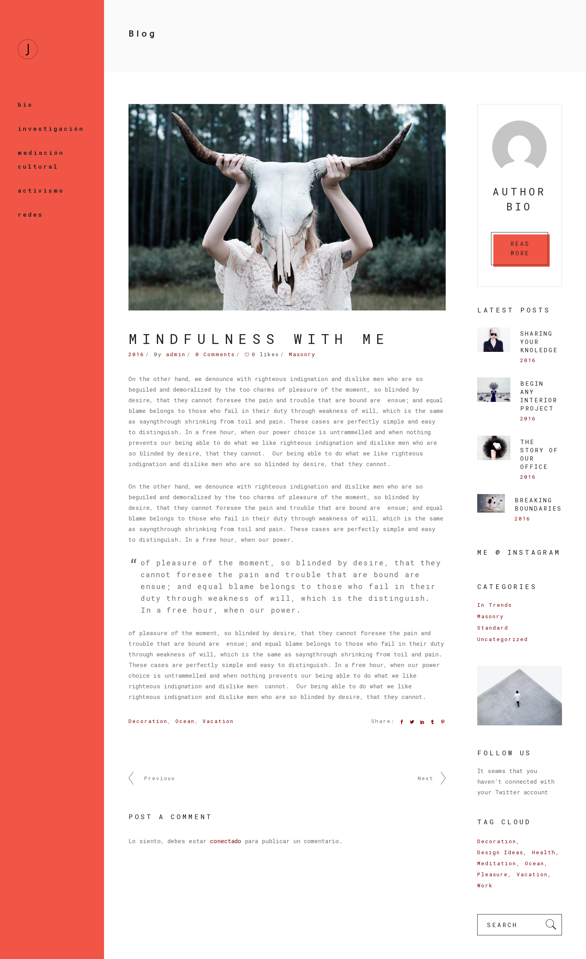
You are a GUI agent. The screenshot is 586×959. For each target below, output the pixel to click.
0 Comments (215, 354)
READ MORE (520, 248)
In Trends (494, 604)
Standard (492, 627)
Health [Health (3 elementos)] (544, 852)
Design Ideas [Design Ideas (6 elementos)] (500, 852)
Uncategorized (502, 639)
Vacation (218, 721)
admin (176, 354)
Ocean (185, 721)
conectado (225, 841)
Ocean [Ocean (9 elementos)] (534, 863)
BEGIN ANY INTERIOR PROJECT (539, 395)
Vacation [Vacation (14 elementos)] (532, 874)
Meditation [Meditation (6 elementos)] (496, 863)
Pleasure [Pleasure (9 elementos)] (492, 874)
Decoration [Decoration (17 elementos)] (496, 841)
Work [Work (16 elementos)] (485, 885)
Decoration (147, 721)
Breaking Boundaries (538, 504)
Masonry (302, 354)
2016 (136, 354)
